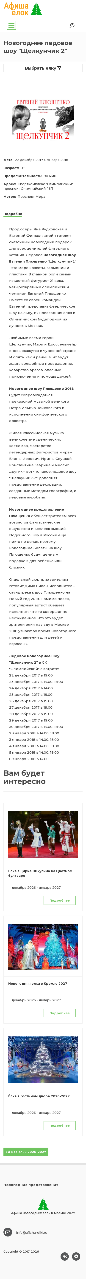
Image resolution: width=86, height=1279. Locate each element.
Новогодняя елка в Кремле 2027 (37, 984)
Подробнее (60, 900)
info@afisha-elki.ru (31, 1233)
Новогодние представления (30, 1185)
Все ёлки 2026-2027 (26, 1152)
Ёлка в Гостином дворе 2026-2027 (39, 1096)
